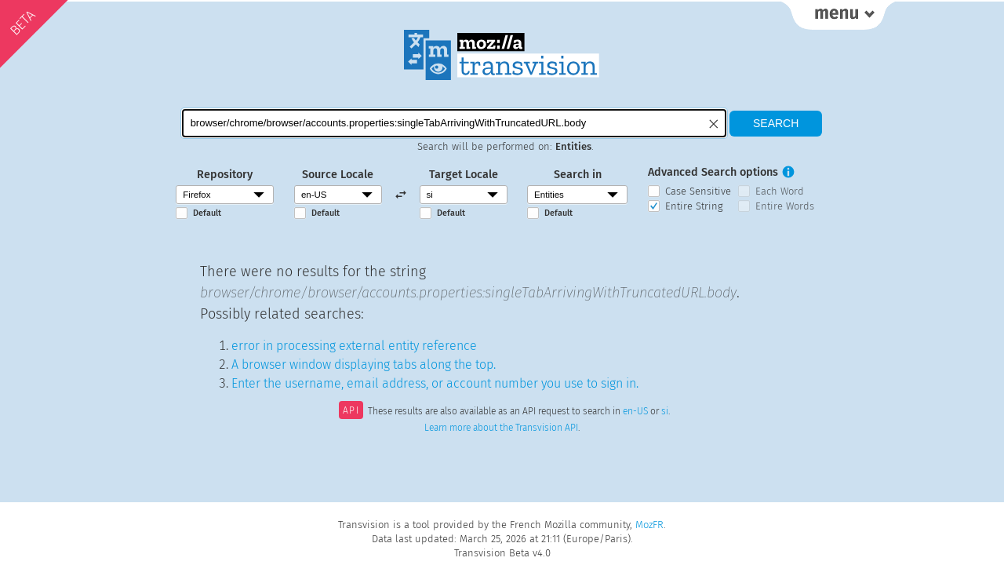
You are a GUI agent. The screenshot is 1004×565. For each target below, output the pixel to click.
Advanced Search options (713, 172)
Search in (578, 174)
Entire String (694, 206)
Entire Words (784, 206)
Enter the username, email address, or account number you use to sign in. (434, 383)
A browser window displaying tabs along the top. (363, 364)
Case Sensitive (698, 191)
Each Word (779, 191)
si (664, 411)
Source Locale (337, 174)
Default (207, 213)
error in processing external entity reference (354, 345)
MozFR (649, 524)
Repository (225, 174)
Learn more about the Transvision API (501, 427)
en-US (635, 411)
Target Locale (463, 174)
